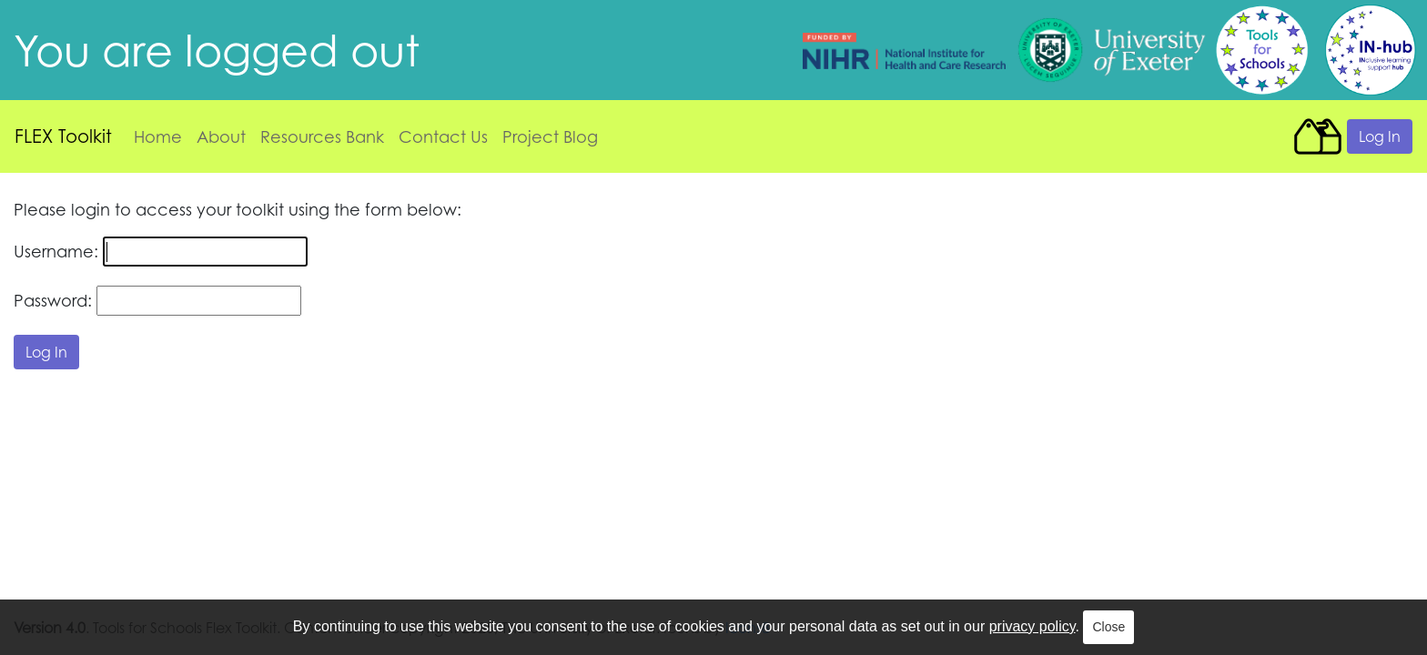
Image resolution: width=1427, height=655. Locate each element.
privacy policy (1032, 626)
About (221, 136)
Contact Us (443, 136)
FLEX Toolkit (63, 136)
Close (1108, 627)
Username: (56, 251)
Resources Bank (322, 136)
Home (158, 136)
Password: (53, 300)
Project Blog (550, 136)
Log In (1380, 136)
